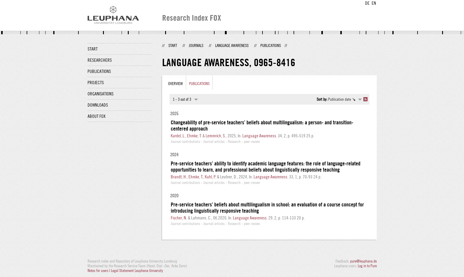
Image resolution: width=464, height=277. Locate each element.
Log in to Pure (367, 265)
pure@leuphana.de (363, 261)
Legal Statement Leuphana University (137, 270)
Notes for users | (99, 270)
